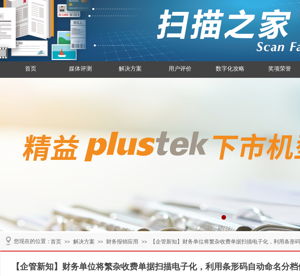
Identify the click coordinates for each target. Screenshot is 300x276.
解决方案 (130, 69)
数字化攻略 (230, 69)
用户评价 (180, 69)
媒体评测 (80, 69)
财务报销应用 (122, 242)
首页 (30, 69)
